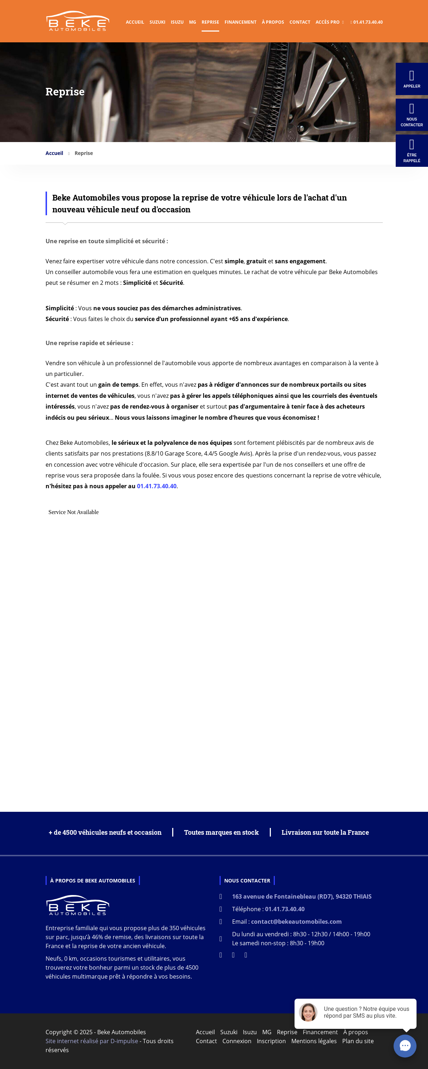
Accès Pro (330, 22)
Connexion (236, 1041)
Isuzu (177, 22)
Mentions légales (314, 1041)
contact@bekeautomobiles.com (296, 922)
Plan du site (358, 1041)
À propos (273, 22)
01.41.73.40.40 (366, 22)
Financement (241, 22)
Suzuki (157, 22)
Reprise (210, 22)
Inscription (271, 1041)
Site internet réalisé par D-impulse (92, 1041)
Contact (300, 22)
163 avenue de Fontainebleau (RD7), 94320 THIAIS (302, 896)
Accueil (135, 22)
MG (192, 22)
